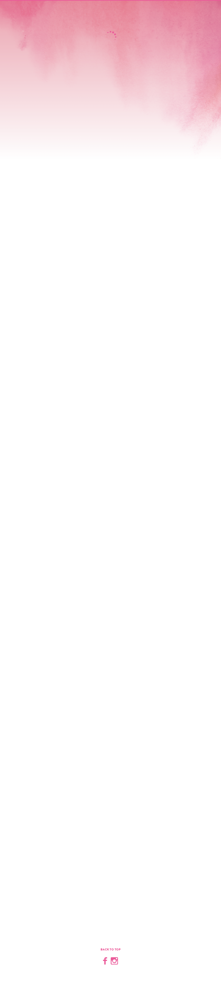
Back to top (111, 949)
